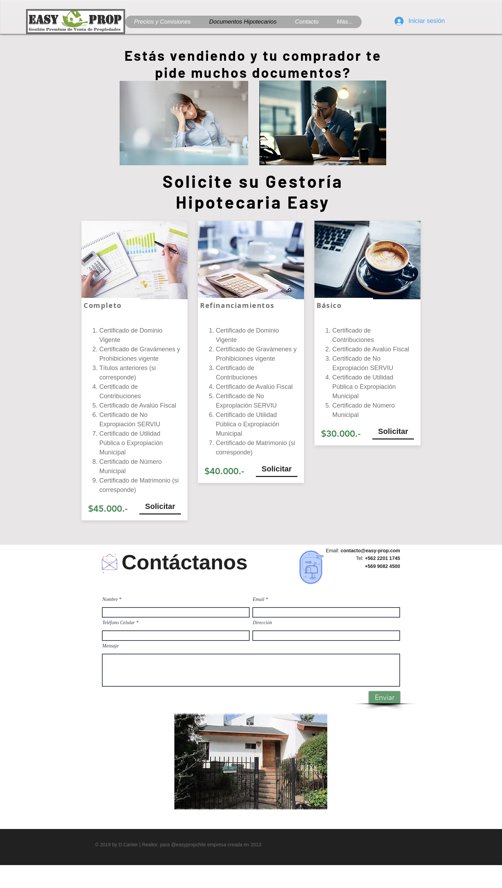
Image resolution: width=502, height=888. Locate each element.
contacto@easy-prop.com (370, 550)
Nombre (110, 599)
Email (258, 599)
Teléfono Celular (118, 622)
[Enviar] (384, 697)
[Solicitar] (160, 506)
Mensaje (110, 646)
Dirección (262, 622)
